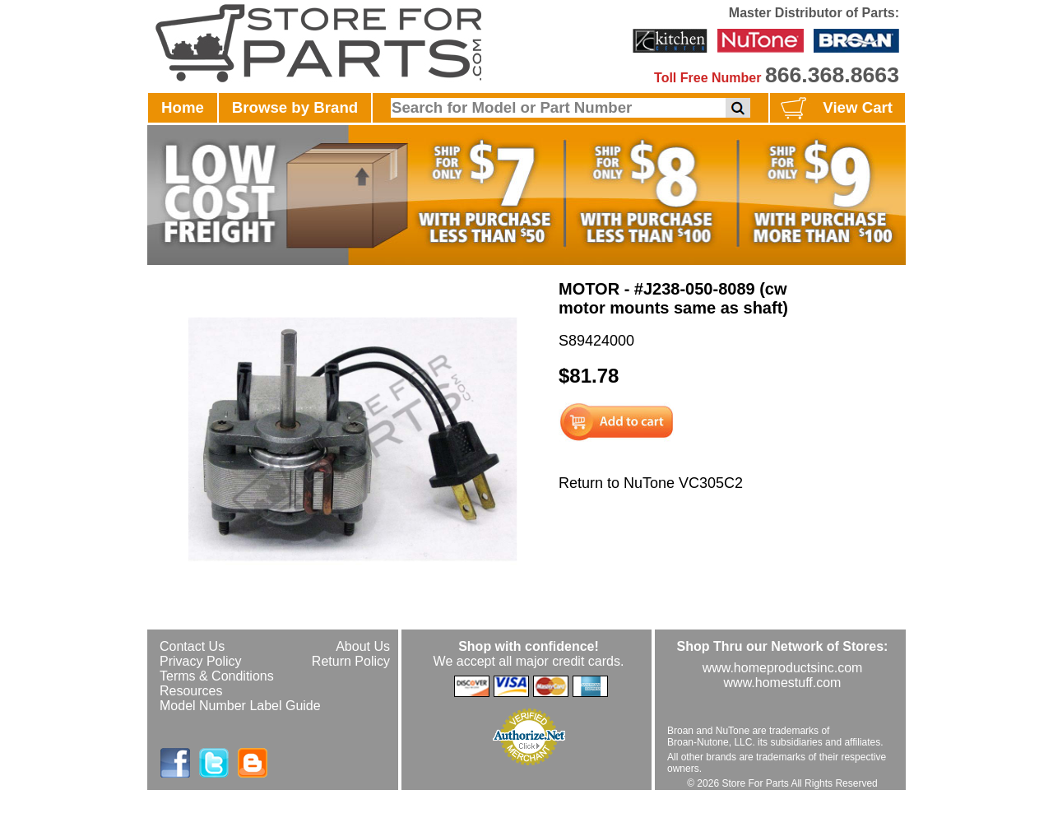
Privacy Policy (201, 661)
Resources (191, 691)
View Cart (835, 108)
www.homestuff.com (783, 683)
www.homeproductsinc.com (783, 668)
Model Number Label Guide (240, 706)
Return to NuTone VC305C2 (651, 483)
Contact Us (192, 646)
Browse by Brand (295, 107)
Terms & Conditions (217, 676)
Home (182, 107)
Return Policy (351, 661)
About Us (363, 646)
